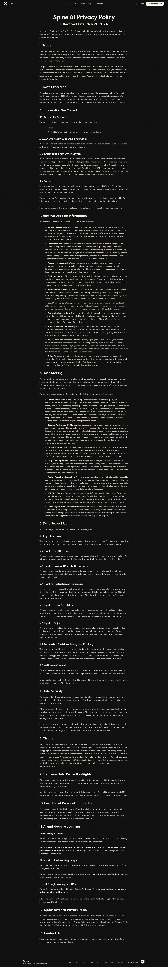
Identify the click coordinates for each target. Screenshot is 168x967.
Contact (84, 962)
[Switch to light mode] (136, 3)
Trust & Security (133, 962)
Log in (142, 4)
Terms (77, 962)
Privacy (69, 962)
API (75, 4)
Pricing (67, 4)
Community (99, 4)
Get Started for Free (155, 4)
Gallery (82, 4)
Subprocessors (120, 962)
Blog (89, 4)
